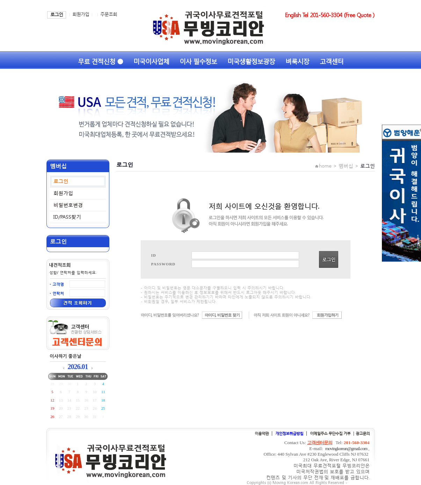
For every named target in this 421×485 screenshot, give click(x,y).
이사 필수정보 (198, 60)
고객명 (58, 284)
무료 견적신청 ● (100, 60)
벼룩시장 (297, 60)
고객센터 (331, 60)
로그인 (56, 14)
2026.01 (78, 366)
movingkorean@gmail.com (346, 448)
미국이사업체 (151, 60)
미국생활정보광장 (251, 60)
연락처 (58, 293)
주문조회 (108, 14)
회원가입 (80, 14)
